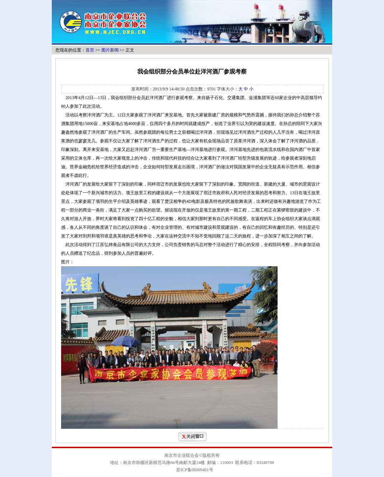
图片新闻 (110, 50)
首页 (90, 50)
